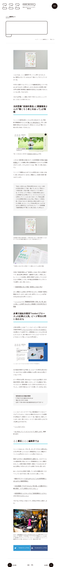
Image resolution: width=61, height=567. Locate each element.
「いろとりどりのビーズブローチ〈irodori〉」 (34, 329)
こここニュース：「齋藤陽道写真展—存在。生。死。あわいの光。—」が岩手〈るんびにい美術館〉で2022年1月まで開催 (30, 304)
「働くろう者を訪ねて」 (33, 122)
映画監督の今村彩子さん (33, 153)
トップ (36, 39)
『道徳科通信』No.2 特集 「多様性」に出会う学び (28, 287)
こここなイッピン (20, 426)
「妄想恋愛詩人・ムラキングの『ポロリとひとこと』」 (28, 534)
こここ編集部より (44, 39)
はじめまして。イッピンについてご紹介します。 (29, 431)
